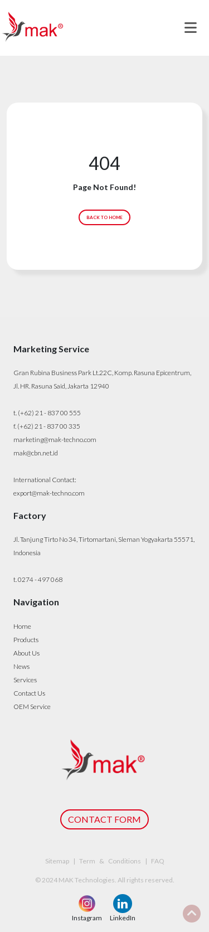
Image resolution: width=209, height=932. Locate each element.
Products (25, 639)
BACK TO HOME (104, 217)
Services (25, 680)
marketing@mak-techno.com (54, 439)
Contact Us (29, 693)
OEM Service (32, 706)
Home (22, 626)
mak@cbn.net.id (35, 453)
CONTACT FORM (104, 819)
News (21, 666)
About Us (26, 653)
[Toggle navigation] (190, 27)
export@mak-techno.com (49, 493)
